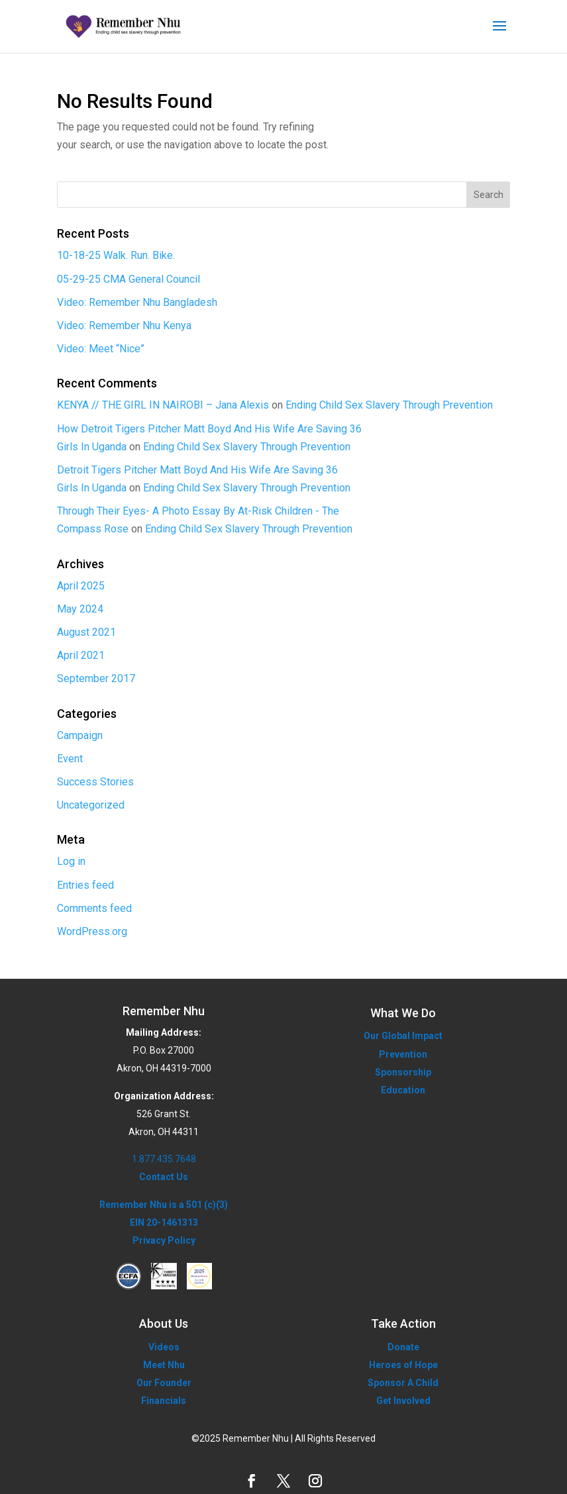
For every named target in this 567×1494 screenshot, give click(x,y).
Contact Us (163, 1176)
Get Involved (403, 1400)
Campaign (80, 735)
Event (70, 758)
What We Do (403, 1013)
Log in (71, 861)
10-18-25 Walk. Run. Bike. (116, 255)
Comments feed (94, 908)
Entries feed (85, 885)
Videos (164, 1347)
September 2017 (96, 678)
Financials (163, 1400)
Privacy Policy (163, 1240)
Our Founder (163, 1382)
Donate (403, 1347)
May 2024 (80, 609)
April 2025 (81, 585)
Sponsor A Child (403, 1382)
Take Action (403, 1323)
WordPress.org (92, 931)
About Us (163, 1323)
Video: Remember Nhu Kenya (124, 325)
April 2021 (81, 655)
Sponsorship (403, 1072)
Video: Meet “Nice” (100, 348)
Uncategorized (91, 805)
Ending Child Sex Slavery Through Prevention (389, 405)
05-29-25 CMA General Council (128, 279)
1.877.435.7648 (164, 1159)
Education (403, 1090)
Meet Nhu (164, 1365)
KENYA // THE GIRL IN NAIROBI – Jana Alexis (163, 405)
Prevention (403, 1054)
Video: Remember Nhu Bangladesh (137, 302)
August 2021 (86, 632)
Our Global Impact (403, 1035)
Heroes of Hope (403, 1365)
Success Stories (95, 781)
